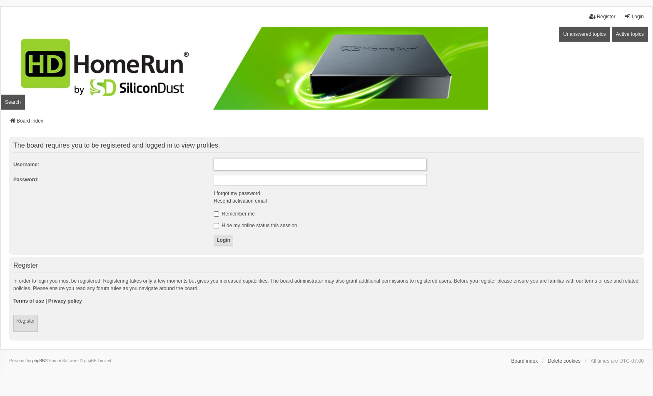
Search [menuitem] (13, 102)
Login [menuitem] (634, 16)
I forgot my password (237, 193)
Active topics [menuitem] (630, 34)
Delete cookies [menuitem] (564, 361)
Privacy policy (65, 301)
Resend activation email (240, 201)
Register (25, 321)
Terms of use (28, 301)
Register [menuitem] (602, 16)
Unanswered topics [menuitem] (584, 34)
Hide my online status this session (255, 225)
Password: (26, 180)
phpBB (38, 360)
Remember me (234, 214)
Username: (26, 165)
